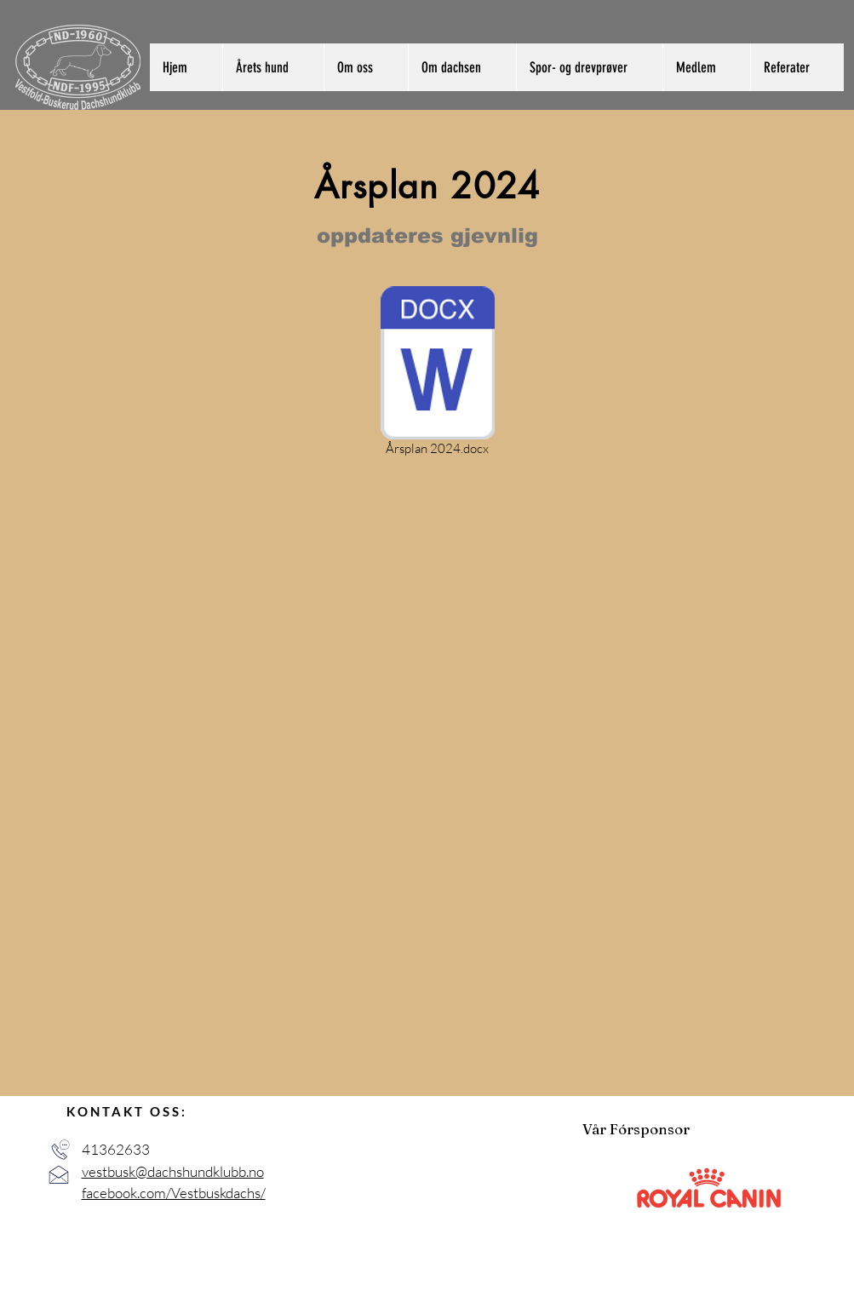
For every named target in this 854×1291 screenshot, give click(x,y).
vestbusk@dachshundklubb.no (173, 1171)
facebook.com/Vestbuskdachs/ (174, 1193)
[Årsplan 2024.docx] (437, 374)
